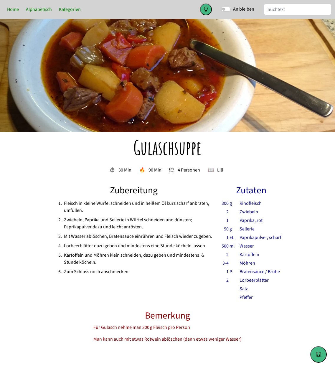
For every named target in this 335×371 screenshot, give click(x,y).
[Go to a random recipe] (318, 354)
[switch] (226, 9)
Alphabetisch (39, 9)
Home (13, 9)
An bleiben (243, 9)
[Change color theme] (206, 9)
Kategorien (70, 9)
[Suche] (297, 9)
